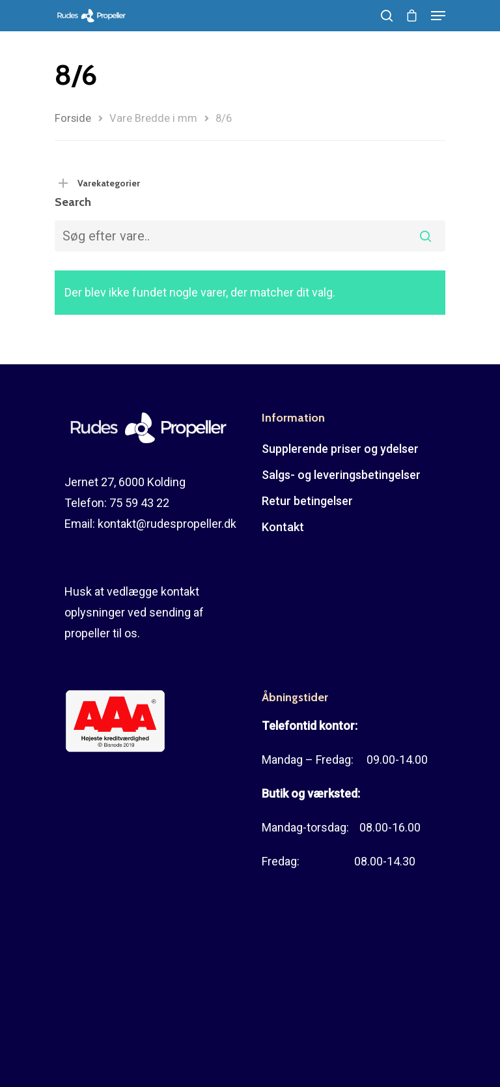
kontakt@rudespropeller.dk (167, 523)
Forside (73, 118)
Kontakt (283, 527)
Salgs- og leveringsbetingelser (341, 475)
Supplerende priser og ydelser (340, 449)
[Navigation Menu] (438, 15)
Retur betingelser (307, 501)
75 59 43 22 (139, 503)
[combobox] (250, 236)
